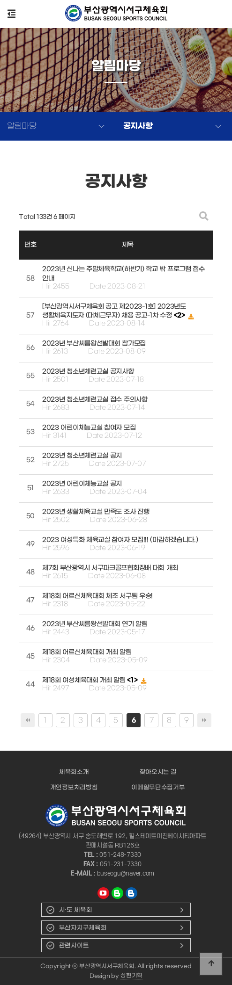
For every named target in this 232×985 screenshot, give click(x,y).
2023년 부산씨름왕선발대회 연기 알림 (95, 624)
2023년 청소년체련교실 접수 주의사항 (95, 400)
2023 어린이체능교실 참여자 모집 (88, 428)
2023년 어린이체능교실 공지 (82, 484)
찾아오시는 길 (158, 771)
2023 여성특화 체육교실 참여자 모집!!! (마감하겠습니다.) (120, 540)
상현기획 (131, 975)
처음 (28, 720)
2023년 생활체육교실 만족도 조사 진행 (95, 512)
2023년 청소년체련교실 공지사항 (88, 372)
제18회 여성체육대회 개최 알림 (84, 680)
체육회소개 (74, 771)
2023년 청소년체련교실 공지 (82, 456)
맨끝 (204, 720)
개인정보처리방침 (74, 787)
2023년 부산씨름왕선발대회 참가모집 (94, 344)
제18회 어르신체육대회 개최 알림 (87, 652)
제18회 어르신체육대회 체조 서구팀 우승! (97, 596)
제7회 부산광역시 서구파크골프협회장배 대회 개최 (110, 568)
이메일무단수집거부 (158, 787)
